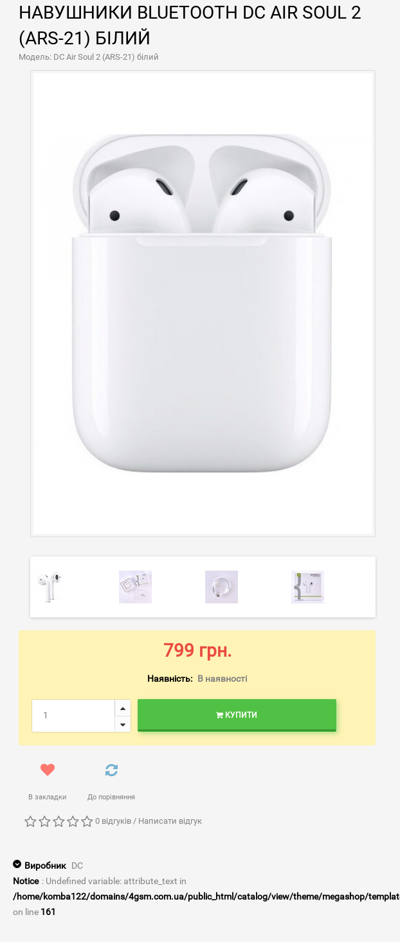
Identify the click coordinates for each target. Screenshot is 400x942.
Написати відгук (170, 821)
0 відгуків (113, 821)
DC (77, 865)
